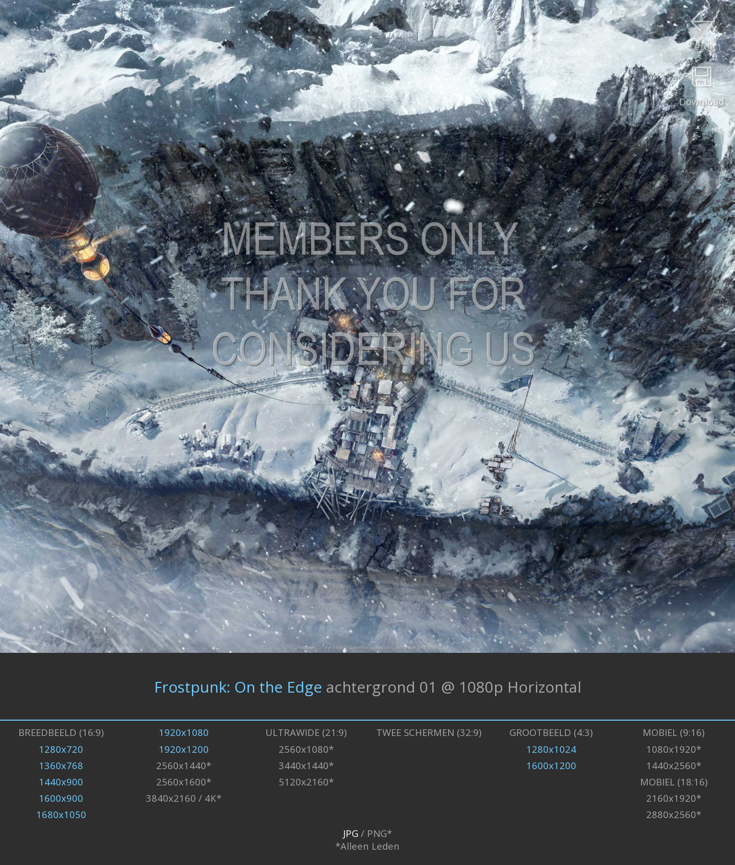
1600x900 (61, 798)
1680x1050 (61, 814)
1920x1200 (184, 749)
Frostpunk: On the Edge (238, 686)
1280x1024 (551, 749)
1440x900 (61, 781)
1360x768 (61, 765)
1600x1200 (551, 765)
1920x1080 (184, 732)
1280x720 (61, 749)
